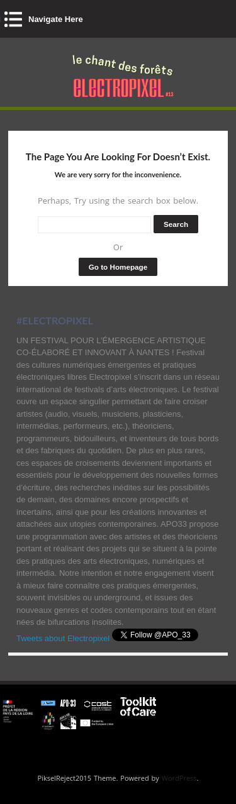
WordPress (179, 778)
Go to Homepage (118, 267)
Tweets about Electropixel (63, 638)
